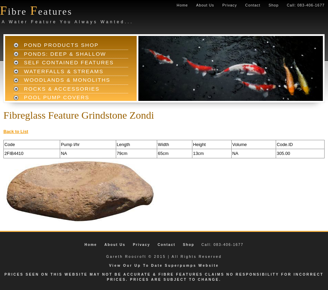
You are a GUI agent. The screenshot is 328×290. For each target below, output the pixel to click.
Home (182, 5)
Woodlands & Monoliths (67, 80)
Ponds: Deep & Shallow (65, 54)
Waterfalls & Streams (64, 71)
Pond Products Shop (61, 45)
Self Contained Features (69, 62)
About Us (205, 5)
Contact (252, 5)
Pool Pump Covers (57, 97)
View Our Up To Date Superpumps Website (164, 265)
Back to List (15, 131)
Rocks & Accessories (62, 89)
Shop (273, 5)
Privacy (229, 5)
